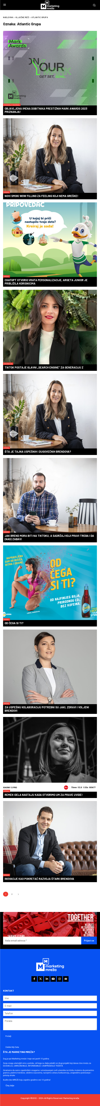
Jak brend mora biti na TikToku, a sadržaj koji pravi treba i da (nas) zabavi (49, 537)
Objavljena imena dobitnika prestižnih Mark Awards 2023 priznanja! (46, 110)
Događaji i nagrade (12, 105)
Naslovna (8, 17)
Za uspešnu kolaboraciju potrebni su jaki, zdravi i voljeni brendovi (47, 709)
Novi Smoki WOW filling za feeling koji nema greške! (41, 196)
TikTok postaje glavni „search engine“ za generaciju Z (44, 367)
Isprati (6, 619)
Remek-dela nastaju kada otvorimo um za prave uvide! (44, 794)
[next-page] (18, 894)
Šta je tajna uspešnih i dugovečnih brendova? (38, 451)
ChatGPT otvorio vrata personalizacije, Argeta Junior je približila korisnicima (46, 281)
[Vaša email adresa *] (42, 941)
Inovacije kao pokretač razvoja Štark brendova (39, 878)
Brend (6, 192)
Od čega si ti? (14, 623)
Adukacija (8, 364)
